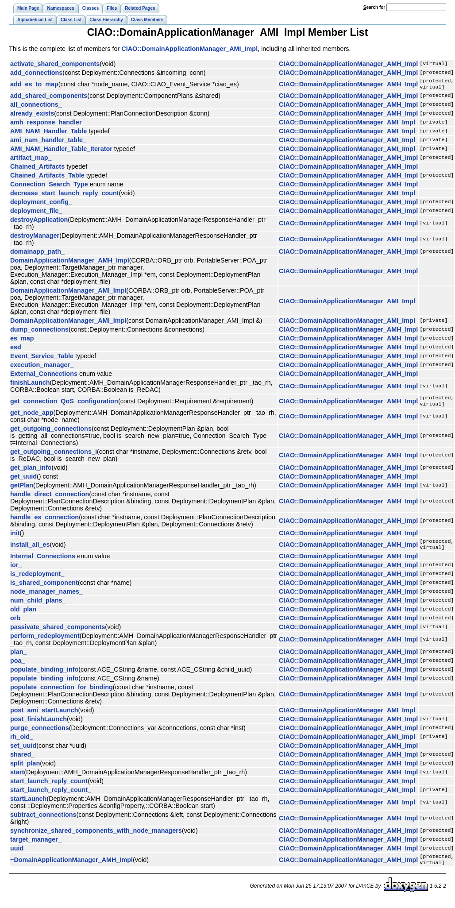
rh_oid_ (21, 742)
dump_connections (39, 331)
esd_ (17, 348)
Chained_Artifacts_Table (47, 177)
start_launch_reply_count (49, 786)
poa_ (17, 665)
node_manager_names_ (46, 596)
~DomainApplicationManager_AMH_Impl (71, 865)
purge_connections (39, 733)
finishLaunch (30, 384)
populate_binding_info (44, 674)
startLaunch (28, 804)
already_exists (32, 115)
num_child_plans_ (38, 605)
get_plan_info (31, 471)
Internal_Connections (42, 561)
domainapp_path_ (37, 253)
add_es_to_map (34, 85)
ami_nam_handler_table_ (48, 141)
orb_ (17, 623)
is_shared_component (44, 587)
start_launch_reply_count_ (50, 795)
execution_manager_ (41, 366)
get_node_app (32, 416)
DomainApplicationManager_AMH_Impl (69, 262)
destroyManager (34, 237)
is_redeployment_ (37, 579)
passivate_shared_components (57, 632)
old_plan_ (25, 614)
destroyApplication (39, 221)
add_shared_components (48, 97)
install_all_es (30, 549)
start (17, 777)
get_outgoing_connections (51, 432)
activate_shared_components (55, 63)
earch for (374, 7)
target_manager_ (36, 844)
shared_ (22, 759)
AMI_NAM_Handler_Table (48, 132)
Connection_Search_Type (49, 185)
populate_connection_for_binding (61, 692)
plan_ (18, 657)
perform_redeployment (45, 641)
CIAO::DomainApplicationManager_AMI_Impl (189, 48)
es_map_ (24, 340)
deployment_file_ (36, 212)
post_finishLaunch (38, 724)
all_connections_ (36, 106)
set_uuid (23, 750)
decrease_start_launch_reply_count (64, 194)
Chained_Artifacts (37, 168)
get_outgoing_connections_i (53, 455)
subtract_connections (43, 819)
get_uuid (23, 479)
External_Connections (43, 375)
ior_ (16, 570)
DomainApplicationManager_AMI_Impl (68, 292)
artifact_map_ (31, 159)
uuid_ (18, 853)
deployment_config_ (41, 203)
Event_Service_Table (41, 357)
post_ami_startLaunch (44, 715)
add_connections (36, 72)
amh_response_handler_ (47, 124)
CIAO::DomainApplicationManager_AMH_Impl (348, 63)
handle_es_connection (44, 520)
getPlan (21, 488)
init (15, 536)
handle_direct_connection (49, 497)
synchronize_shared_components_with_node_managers (96, 835)
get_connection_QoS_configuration (64, 403)
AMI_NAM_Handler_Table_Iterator (61, 150)
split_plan (25, 768)
